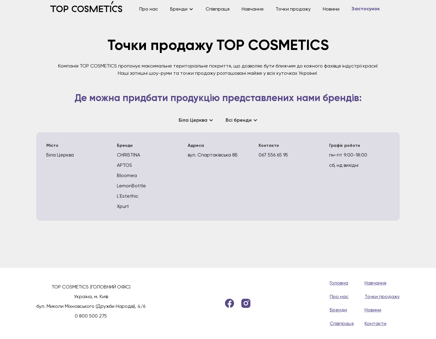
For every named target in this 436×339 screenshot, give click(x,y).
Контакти (375, 323)
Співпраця (218, 9)
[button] (182, 9)
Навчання (252, 9)
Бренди (338, 310)
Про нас (148, 9)
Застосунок (366, 9)
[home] (91, 9)
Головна (339, 283)
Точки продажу (293, 9)
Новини (331, 9)
